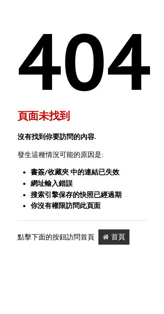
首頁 (114, 236)
